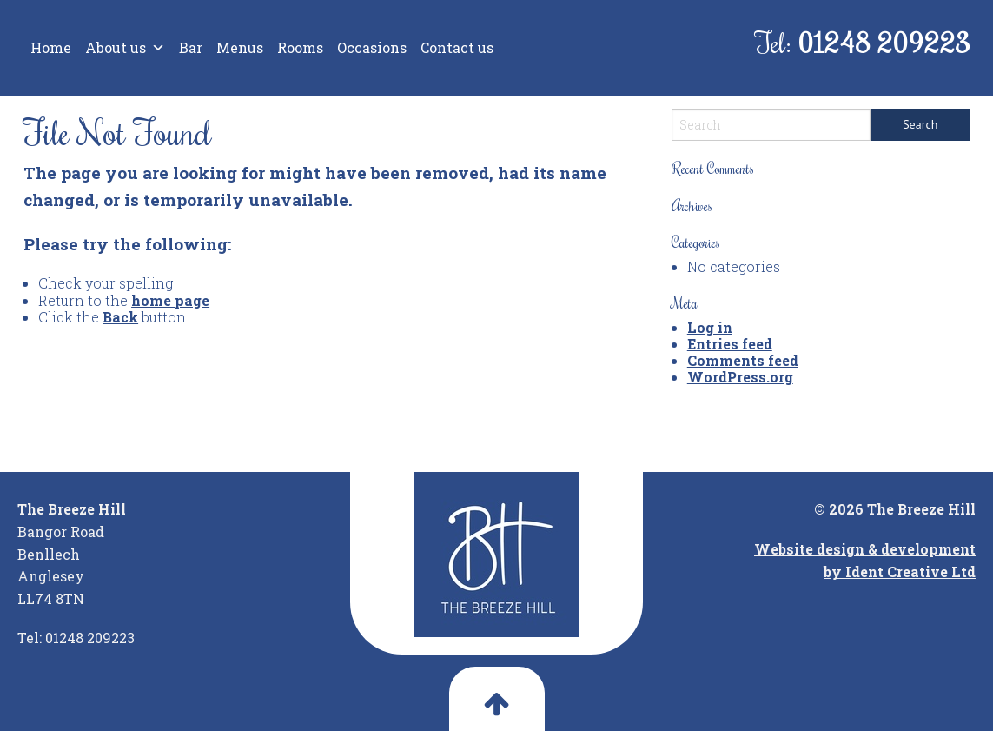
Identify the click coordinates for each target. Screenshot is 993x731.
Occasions (372, 47)
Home (50, 47)
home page (170, 300)
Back (120, 317)
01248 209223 (884, 42)
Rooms (300, 47)
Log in (709, 327)
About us (125, 48)
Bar (190, 47)
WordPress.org (740, 377)
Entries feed (729, 344)
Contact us (456, 47)
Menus (239, 47)
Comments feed (742, 360)
